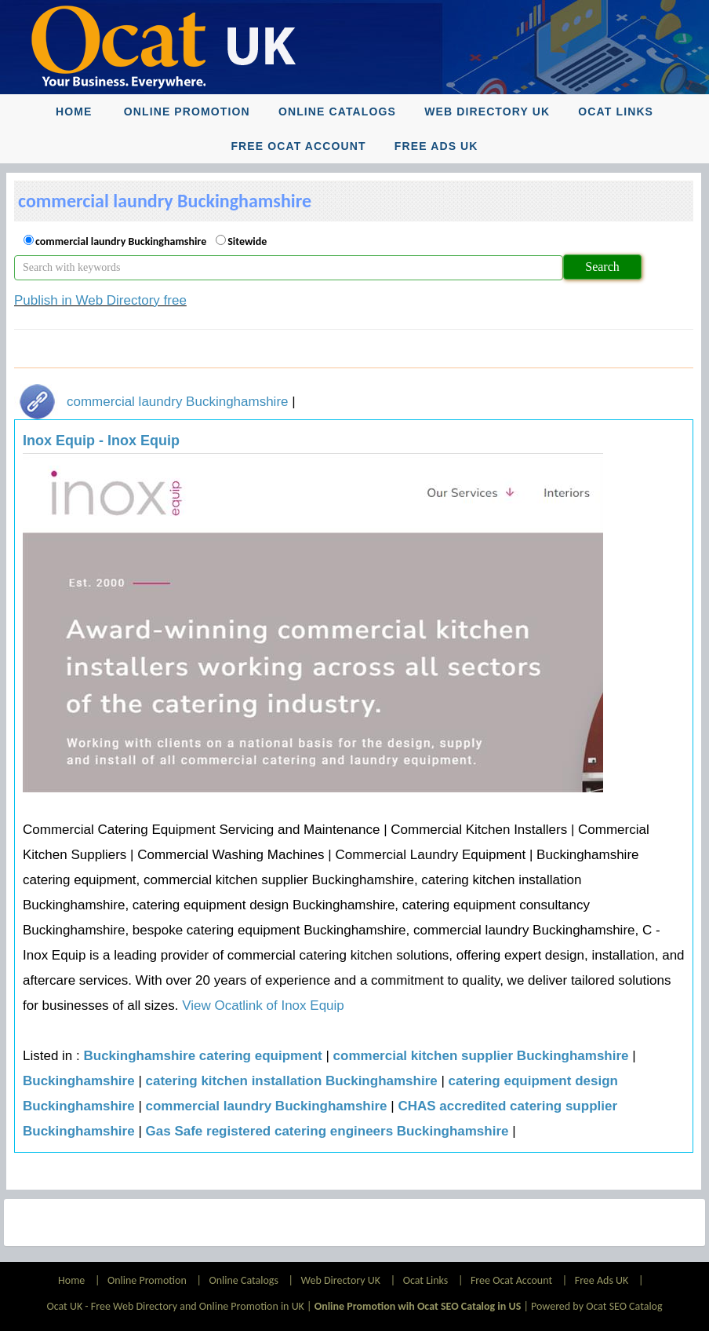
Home (74, 111)
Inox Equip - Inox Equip (101, 440)
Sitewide (247, 241)
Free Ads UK (436, 146)
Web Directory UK (487, 111)
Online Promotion (187, 111)
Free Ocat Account (298, 146)
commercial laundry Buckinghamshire (120, 241)
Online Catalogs (337, 111)
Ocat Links (615, 111)
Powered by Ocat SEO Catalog (597, 1306)
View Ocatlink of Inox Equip (261, 1005)
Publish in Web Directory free (100, 300)
